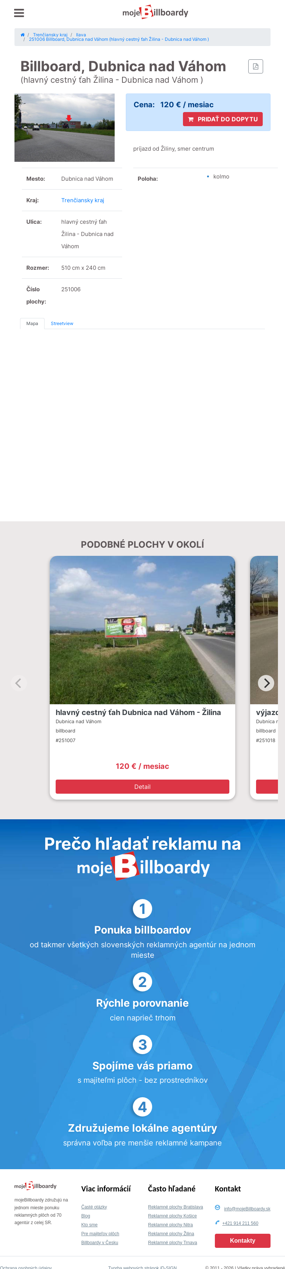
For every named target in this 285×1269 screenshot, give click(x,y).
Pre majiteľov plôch (100, 1233)
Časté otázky (94, 1207)
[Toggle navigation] (19, 13)
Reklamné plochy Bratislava (175, 1207)
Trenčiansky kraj (82, 200)
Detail (142, 786)
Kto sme (89, 1224)
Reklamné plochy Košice (172, 1216)
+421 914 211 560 (240, 1223)
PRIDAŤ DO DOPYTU (223, 119)
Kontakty (242, 1240)
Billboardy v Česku (99, 1242)
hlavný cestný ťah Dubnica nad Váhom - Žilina (138, 712)
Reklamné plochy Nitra (170, 1224)
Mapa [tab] (32, 323)
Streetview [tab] (62, 323)
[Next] (266, 683)
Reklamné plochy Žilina (171, 1233)
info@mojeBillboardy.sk (247, 1208)
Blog (85, 1216)
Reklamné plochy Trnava (172, 1242)
